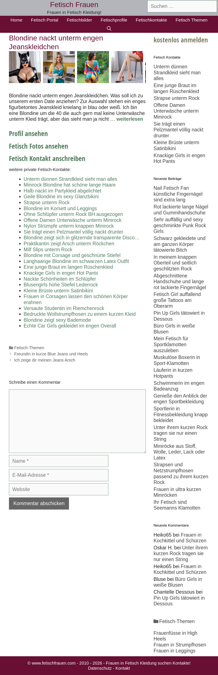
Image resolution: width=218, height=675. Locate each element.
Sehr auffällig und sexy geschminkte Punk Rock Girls (179, 225)
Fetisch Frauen (74, 4)
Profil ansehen (28, 133)
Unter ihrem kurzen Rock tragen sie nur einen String (180, 433)
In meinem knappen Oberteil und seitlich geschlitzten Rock (174, 262)
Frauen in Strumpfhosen (179, 645)
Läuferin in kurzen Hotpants (172, 373)
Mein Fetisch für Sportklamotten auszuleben (170, 344)
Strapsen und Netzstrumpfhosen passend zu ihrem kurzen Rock (180, 473)
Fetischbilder (79, 19)
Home (16, 19)
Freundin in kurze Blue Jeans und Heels (51, 354)
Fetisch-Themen (29, 347)
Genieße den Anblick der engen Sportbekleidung (180, 399)
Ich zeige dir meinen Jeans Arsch (44, 360)
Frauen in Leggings (174, 650)
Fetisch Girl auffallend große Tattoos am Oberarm (177, 300)
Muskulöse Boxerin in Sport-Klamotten (176, 360)
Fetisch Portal (44, 19)
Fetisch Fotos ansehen (38, 146)
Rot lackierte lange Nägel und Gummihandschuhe (180, 209)
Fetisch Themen (192, 19)
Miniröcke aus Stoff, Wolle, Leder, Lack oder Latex (179, 452)
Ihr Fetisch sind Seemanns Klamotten (176, 505)
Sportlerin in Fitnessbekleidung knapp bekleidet (180, 414)
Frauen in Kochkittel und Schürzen (179, 538)
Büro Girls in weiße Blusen (177, 582)
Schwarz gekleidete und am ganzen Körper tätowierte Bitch (179, 244)
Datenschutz (100, 668)
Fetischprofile (114, 19)
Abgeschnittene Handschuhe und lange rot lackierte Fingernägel (179, 281)
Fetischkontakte (151, 19)
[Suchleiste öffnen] (109, 28)
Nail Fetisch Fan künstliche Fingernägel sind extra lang (177, 193)
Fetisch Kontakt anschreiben (47, 158)
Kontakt (123, 668)
